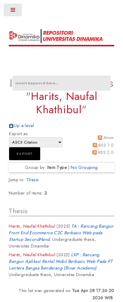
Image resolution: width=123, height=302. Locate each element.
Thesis (32, 179)
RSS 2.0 (106, 152)
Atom (108, 137)
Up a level (24, 125)
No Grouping (84, 167)
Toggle (13, 11)
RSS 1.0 (106, 145)
